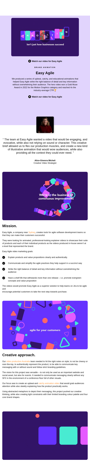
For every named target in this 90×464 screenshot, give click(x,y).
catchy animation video (48, 383)
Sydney (31, 232)
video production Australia (18, 361)
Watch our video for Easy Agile (45, 96)
